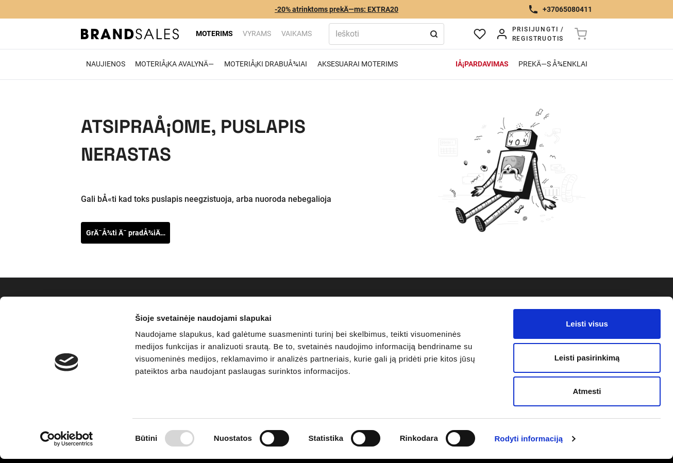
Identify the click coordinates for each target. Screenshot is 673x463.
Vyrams (257, 33)
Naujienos (105, 64)
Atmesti (587, 391)
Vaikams (296, 33)
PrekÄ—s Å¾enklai (552, 64)
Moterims (214, 33)
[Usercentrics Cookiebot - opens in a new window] (67, 439)
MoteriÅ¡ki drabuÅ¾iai (265, 64)
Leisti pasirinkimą (587, 357)
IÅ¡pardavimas (482, 64)
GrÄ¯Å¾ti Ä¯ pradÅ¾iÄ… (125, 233)
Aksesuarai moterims (357, 64)
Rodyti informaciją (528, 438)
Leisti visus (587, 323)
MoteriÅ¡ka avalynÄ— (174, 64)
